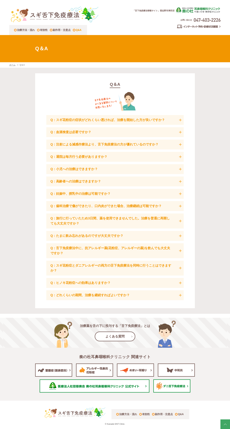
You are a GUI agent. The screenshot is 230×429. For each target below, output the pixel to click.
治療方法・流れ (26, 29)
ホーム (12, 65)
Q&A (78, 29)
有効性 (44, 29)
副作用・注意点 (62, 29)
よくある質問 (115, 336)
